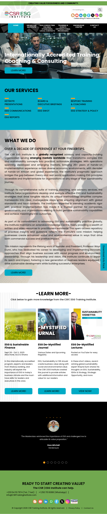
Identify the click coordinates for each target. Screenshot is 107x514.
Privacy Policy (74, 508)
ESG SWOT (44, 110)
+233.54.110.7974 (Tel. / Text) (21, 492)
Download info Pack (103, 257)
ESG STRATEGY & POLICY (84, 110)
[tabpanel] (53, 432)
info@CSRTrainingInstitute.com (22, 495)
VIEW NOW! (85, 391)
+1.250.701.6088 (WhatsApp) (53, 492)
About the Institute (31, 26)
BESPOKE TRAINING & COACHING (81, 102)
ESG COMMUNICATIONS (18, 110)
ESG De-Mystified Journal (49, 346)
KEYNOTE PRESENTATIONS (14, 102)
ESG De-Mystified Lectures (82, 346)
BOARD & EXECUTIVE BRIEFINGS (50, 102)
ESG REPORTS (12, 117)
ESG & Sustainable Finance (17, 346)
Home (15, 25)
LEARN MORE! (18, 70)
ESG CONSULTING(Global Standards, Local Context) (47, 28)
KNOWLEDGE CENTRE (78, 26)
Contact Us (94, 26)
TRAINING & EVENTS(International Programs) (63, 28)
